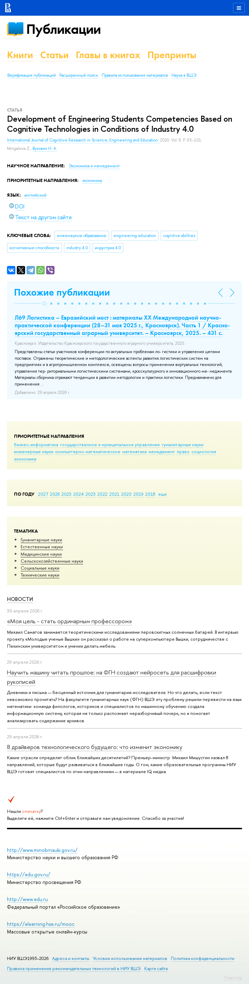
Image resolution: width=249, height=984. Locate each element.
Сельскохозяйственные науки (52, 561)
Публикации (63, 29)
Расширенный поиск (78, 75)
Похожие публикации (62, 292)
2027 (43, 494)
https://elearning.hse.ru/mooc (40, 924)
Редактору (233, 977)
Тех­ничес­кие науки (40, 575)
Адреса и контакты (70, 958)
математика (134, 451)
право (183, 451)
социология (203, 451)
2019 (138, 494)
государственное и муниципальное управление (110, 444)
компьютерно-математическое (87, 451)
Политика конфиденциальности (202, 958)
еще (162, 494)
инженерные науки (33, 451)
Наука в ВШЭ (183, 75)
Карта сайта (156, 968)
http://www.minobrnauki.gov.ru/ (42, 850)
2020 (126, 494)
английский (35, 195)
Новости (20, 599)
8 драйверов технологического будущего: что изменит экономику (94, 747)
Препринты (171, 55)
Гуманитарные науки (41, 539)
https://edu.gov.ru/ (28, 874)
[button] (44, 303)
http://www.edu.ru (27, 899)
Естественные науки (42, 546)
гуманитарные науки (183, 444)
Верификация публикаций (31, 75)
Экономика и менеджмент (94, 166)
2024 (78, 494)
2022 (102, 494)
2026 (55, 494)
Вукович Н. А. (44, 148)
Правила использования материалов (135, 75)
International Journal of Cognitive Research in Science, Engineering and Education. (83, 140)
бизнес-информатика (36, 444)
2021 (114, 494)
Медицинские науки (41, 554)
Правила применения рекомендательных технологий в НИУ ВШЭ (74, 968)
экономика (25, 459)
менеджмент (161, 451)
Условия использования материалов (130, 958)
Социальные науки (40, 568)
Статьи (54, 55)
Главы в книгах (108, 55)
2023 (91, 494)
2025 (66, 494)
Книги (20, 55)
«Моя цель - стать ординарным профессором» (69, 621)
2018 (150, 494)
